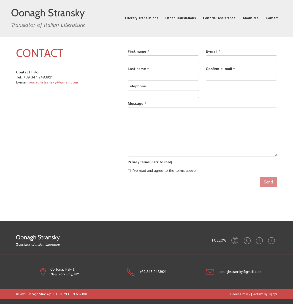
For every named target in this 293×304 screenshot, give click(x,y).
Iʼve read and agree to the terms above (162, 170)
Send (268, 182)
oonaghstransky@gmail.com (53, 82)
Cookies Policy (240, 294)
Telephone (137, 86)
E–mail (211, 51)
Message (136, 103)
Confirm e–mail (219, 69)
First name (137, 51)
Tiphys (272, 294)
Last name (137, 69)
